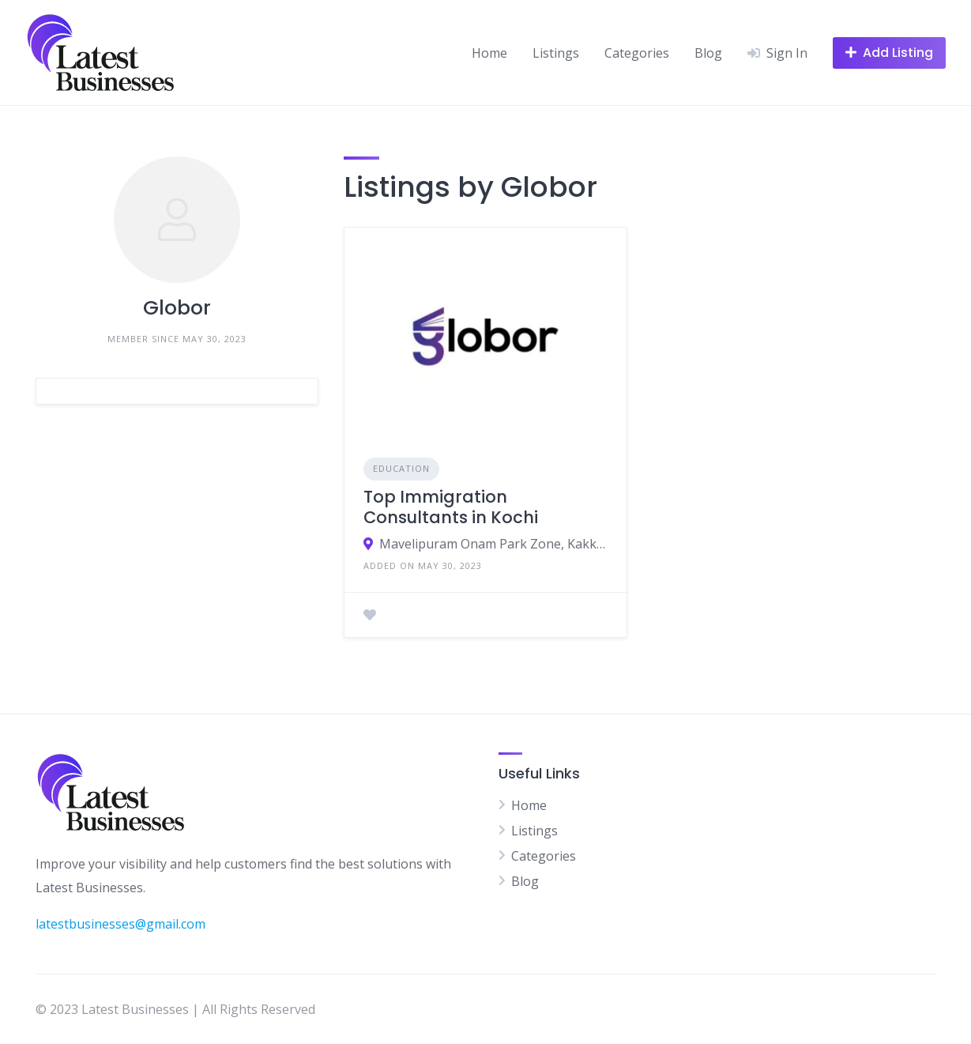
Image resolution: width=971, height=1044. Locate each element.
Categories (636, 53)
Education (401, 468)
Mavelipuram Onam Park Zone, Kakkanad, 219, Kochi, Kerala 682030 (493, 543)
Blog (708, 53)
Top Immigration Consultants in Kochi (450, 507)
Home (489, 53)
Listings (556, 53)
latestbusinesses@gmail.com (120, 924)
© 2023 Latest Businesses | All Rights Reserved (175, 1009)
